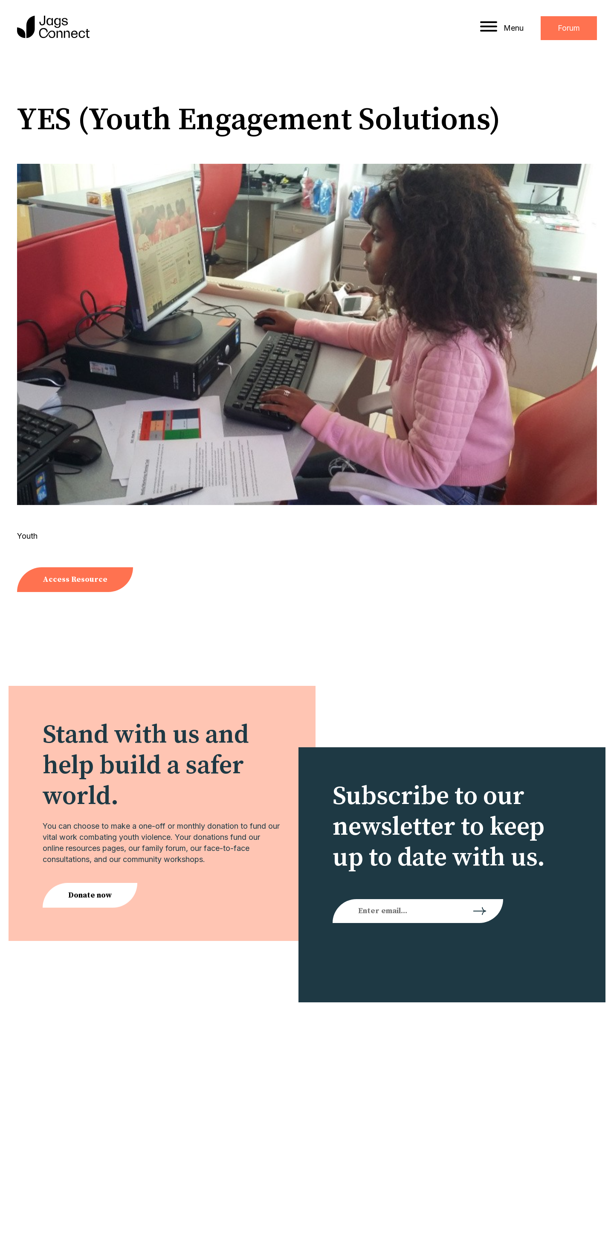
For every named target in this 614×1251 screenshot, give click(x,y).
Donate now (90, 897)
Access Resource (75, 579)
